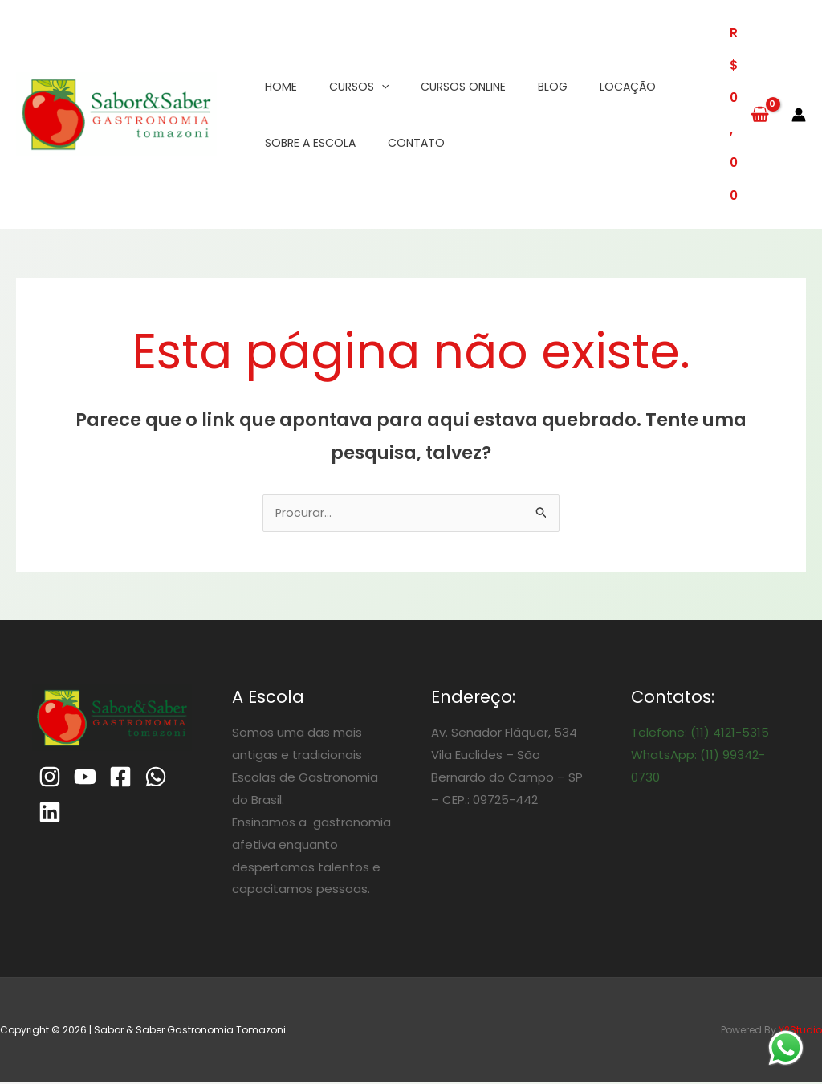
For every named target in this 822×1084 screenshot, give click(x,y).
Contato (404, 143)
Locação (592, 87)
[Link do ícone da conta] (798, 115)
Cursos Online (443, 87)
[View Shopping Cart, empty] (749, 114)
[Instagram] (49, 778)
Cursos (346, 87)
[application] (369, 87)
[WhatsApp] (167, 778)
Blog (524, 87)
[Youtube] (89, 778)
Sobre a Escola (306, 143)
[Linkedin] (52, 813)
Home (277, 87)
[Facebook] (128, 778)
